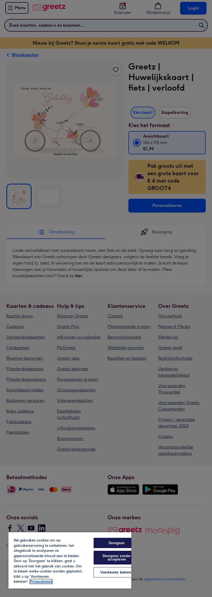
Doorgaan (117, 543)
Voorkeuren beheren (116, 572)
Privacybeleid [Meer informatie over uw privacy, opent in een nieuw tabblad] (41, 582)
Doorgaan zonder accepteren (117, 557)
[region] (69, 560)
